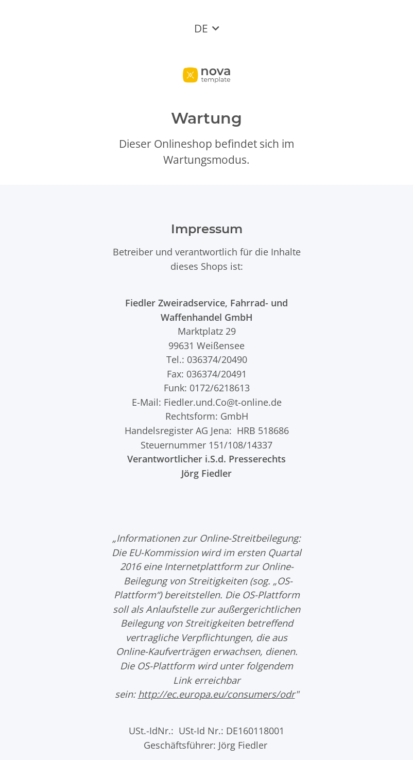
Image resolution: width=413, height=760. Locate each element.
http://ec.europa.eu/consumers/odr (216, 693)
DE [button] (201, 28)
